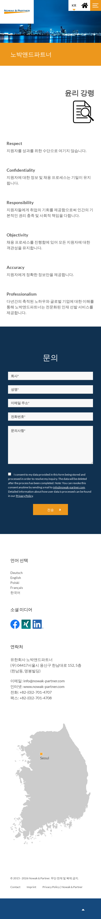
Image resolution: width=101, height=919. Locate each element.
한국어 (15, 593)
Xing (26, 624)
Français (16, 588)
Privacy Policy (24, 496)
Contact (15, 886)
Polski (14, 583)
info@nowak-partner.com (69, 487)
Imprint (31, 886)
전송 (50, 510)
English (15, 578)
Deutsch (16, 573)
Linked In (38, 624)
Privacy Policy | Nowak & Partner (62, 886)
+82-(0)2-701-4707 (36, 692)
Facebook (15, 624)
